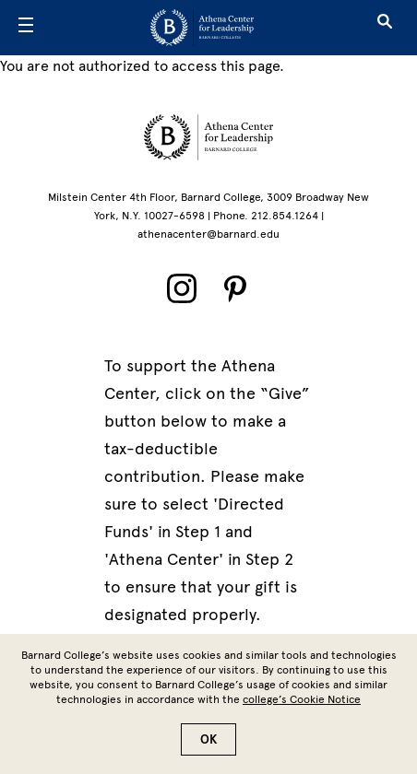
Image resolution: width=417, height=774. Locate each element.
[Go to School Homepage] (202, 27)
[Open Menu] (26, 27)
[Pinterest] (235, 288)
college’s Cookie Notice (302, 699)
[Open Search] (385, 27)
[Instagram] (182, 288)
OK (208, 739)
